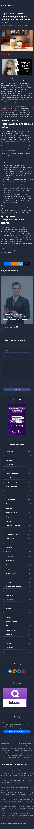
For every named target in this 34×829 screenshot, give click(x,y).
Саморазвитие (10, 499)
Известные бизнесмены (13, 586)
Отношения (9, 495)
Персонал (9, 578)
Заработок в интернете (13, 604)
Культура (8, 608)
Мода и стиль (10, 538)
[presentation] (15, 384)
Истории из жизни (11, 621)
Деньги (8, 582)
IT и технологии (11, 639)
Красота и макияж (11, 512)
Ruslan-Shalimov (8, 25)
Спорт (8, 517)
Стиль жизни (18, 25)
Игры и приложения (12, 486)
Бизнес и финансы (11, 565)
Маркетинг (9, 599)
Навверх (17, 761)
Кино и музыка (10, 630)
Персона (8, 643)
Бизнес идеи (10, 591)
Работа (8, 569)
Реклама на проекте (12, 543)
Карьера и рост (11, 573)
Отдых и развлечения (12, 534)
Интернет (9, 634)
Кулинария (24, 25)
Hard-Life (7, 5)
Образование (10, 647)
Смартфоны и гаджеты (13, 482)
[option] (17, 300)
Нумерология (10, 560)
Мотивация (9, 460)
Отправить (17, 390)
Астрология (9, 556)
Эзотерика (9, 552)
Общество (9, 626)
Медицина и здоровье (13, 525)
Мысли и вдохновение (13, 456)
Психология (9, 451)
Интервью (9, 490)
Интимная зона (10, 469)
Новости (8, 652)
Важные (8, 477)
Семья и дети (10, 464)
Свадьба (8, 530)
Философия (9, 547)
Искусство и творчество (13, 613)
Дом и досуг (10, 508)
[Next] (32, 271)
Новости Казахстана (12, 473)
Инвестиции (10, 595)
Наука (8, 617)
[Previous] (29, 271)
